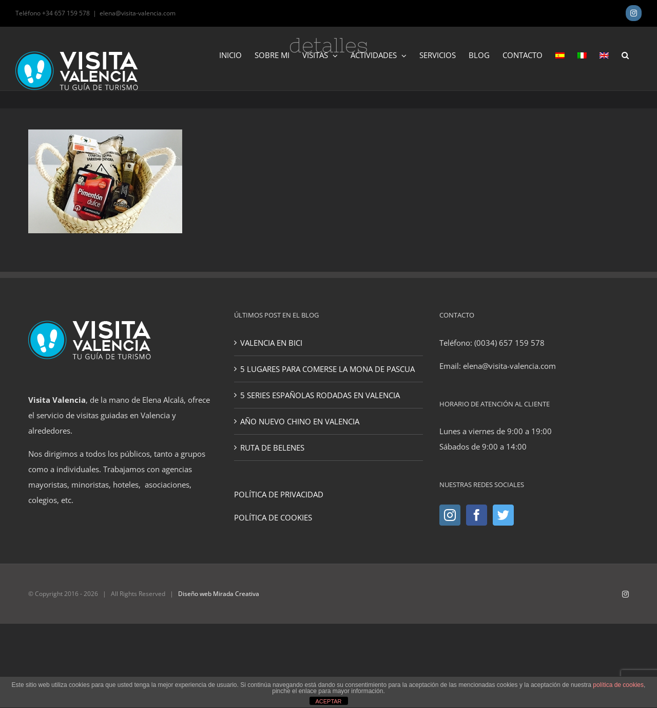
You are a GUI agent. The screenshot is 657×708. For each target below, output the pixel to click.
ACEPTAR (328, 701)
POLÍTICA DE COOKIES (273, 517)
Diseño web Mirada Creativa (218, 593)
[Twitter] (503, 515)
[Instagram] (449, 515)
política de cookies (618, 684)
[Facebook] (476, 515)
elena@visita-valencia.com (138, 13)
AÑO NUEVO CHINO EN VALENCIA (299, 421)
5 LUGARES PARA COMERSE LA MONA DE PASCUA (327, 369)
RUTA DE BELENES (272, 447)
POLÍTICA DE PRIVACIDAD (278, 494)
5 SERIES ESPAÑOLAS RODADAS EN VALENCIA (320, 395)
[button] (625, 54)
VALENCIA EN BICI (271, 343)
